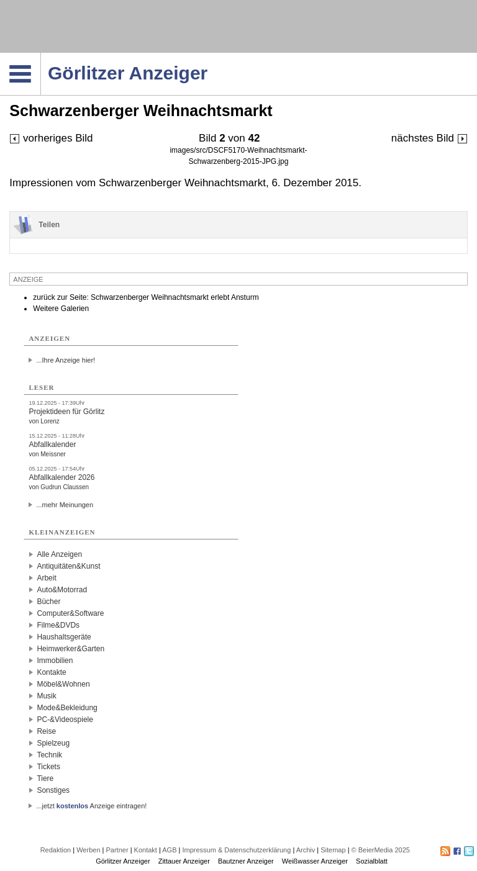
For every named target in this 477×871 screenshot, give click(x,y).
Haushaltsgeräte (64, 637)
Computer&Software (70, 613)
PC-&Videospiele (65, 719)
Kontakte (51, 672)
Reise (46, 731)
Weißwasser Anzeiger (315, 861)
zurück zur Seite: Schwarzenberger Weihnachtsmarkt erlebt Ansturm (145, 297)
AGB (169, 850)
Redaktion (55, 850)
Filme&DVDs (58, 625)
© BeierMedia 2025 (381, 850)
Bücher (48, 601)
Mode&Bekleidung (67, 708)
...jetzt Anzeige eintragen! (91, 806)
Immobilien (55, 660)
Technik (49, 755)
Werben (88, 850)
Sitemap (332, 850)
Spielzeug (53, 743)
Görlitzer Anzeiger (123, 861)
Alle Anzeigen (59, 554)
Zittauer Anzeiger (184, 861)
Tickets (48, 767)
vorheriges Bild (51, 138)
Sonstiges (53, 790)
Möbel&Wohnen (63, 684)
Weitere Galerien (61, 308)
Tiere (45, 778)
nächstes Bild (429, 138)
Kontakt (145, 850)
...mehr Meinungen (64, 505)
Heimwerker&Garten (70, 649)
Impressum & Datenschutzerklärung (236, 850)
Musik (46, 696)
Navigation (40, 56)
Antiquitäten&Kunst (68, 566)
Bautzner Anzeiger (246, 861)
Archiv (306, 850)
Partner (117, 850)
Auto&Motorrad (62, 590)
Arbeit (46, 578)
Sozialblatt (372, 861)
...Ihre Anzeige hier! (65, 360)
